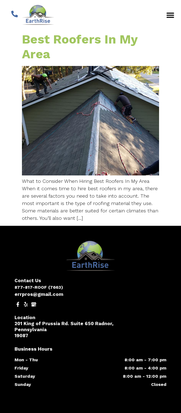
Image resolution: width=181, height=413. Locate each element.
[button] (170, 15)
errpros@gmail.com (39, 294)
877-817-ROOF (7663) (39, 287)
